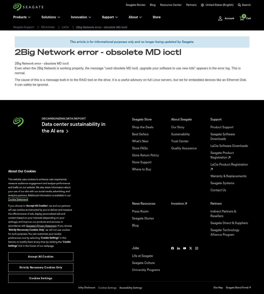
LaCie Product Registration (229, 166)
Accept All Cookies (41, 257)
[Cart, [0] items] (244, 18)
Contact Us (218, 190)
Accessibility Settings (130, 287)
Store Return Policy (146, 155)
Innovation (81, 17)
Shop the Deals (143, 127)
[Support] (116, 17)
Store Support (142, 162)
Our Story (178, 127)
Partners (191, 5)
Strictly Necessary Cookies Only (40, 267)
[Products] (29, 17)
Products (20, 17)
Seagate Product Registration (222, 155)
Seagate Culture (144, 263)
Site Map (218, 288)
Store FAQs (140, 148)
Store (157, 17)
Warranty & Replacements (228, 176)
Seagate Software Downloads (222, 136)
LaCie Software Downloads (229, 146)
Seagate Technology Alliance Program (224, 232)
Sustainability (181, 134)
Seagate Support (23, 27)
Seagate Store (142, 119)
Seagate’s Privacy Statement (41, 226)
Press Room (140, 211)
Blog (153, 5)
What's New (140, 141)
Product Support (222, 127)
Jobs (136, 248)
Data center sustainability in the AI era (73, 127)
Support (108, 17)
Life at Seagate (143, 256)
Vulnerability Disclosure (82, 288)
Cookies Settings (107, 287)
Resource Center (171, 5)
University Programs (146, 270)
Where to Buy (142, 169)
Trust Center (180, 141)
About (135, 17)
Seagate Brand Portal (238, 288)
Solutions (50, 17)
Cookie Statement (18, 199)
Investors (179, 203)
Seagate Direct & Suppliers (229, 223)
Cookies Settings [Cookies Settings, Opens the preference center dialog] (40, 278)
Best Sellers (140, 134)
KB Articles (48, 27)
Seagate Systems (222, 183)
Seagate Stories (135, 5)
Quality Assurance (184, 148)
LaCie (65, 27)
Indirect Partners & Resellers (223, 213)
